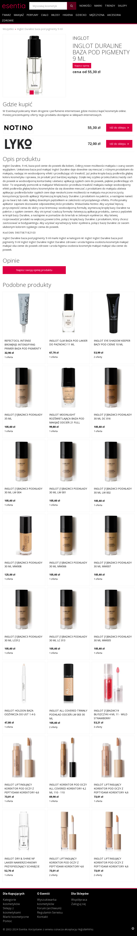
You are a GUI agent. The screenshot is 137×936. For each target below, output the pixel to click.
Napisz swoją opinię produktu (34, 270)
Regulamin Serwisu (50, 912)
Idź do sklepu (119, 127)
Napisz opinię (82, 65)
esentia (14, 5)
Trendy (110, 5)
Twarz (6, 15)
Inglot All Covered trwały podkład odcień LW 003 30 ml (68, 714)
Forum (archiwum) (49, 908)
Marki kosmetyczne (16, 917)
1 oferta (8, 357)
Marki (98, 5)
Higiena (68, 15)
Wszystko (8, 29)
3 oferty (98, 726)
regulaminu (85, 929)
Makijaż (19, 15)
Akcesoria (114, 15)
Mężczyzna (96, 15)
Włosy (55, 15)
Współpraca (79, 900)
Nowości (85, 5)
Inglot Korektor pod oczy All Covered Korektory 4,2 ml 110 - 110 (68, 788)
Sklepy (122, 5)
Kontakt (42, 917)
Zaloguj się (78, 904)
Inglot (81, 38)
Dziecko (81, 15)
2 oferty (98, 357)
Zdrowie (8, 20)
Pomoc (7, 921)
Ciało (44, 15)
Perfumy (32, 15)
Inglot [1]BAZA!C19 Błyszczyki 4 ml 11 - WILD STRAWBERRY (110, 714)
